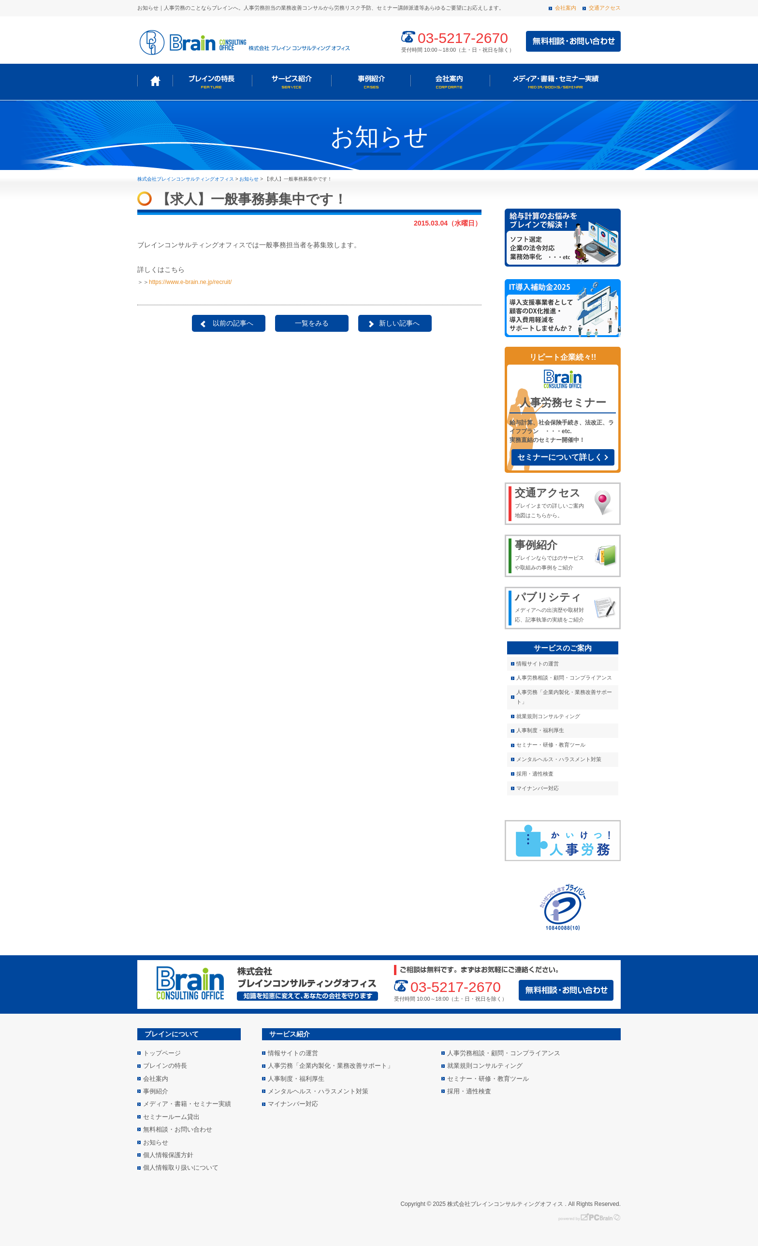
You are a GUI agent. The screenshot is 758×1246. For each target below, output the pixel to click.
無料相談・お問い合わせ (177, 1129)
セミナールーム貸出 (171, 1116)
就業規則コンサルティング (548, 716)
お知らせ (155, 1142)
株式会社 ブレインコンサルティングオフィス (243, 41)
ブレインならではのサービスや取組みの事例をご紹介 (551, 554)
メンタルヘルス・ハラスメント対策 (558, 759)
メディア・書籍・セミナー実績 (554, 81)
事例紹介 (371, 81)
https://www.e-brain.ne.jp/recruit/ (190, 282)
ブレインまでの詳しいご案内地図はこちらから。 (551, 502)
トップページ (155, 81)
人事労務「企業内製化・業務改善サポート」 (564, 697)
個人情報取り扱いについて (181, 1167)
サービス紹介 (291, 81)
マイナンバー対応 (537, 788)
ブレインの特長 (212, 81)
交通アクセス (605, 8)
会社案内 (565, 8)
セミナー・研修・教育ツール (550, 745)
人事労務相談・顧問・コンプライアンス (564, 677)
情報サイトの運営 (537, 663)
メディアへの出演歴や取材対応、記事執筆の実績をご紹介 (551, 607)
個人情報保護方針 (168, 1155)
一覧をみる (312, 323)
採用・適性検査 (535, 774)
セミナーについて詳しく (559, 457)
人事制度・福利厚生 (540, 730)
